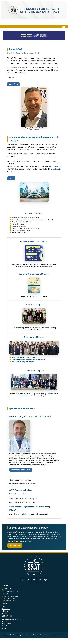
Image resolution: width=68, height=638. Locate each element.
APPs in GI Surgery (34, 305)
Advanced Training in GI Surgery (23, 362)
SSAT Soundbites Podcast (20, 490)
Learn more (51, 394)
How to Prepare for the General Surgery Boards (28, 359)
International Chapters (34, 370)
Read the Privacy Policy (56, 635)
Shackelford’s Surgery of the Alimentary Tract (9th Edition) (31, 508)
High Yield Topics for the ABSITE (23, 357)
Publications (6, 611)
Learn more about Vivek (20, 470)
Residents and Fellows (34, 337)
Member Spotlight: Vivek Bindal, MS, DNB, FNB (30, 416)
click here (55, 169)
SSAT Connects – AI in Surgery (23, 498)
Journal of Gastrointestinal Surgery (34, 274)
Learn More (13, 84)
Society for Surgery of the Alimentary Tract (22, 635)
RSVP (11, 178)
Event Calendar (7, 626)
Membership (6, 609)
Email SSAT (8, 589)
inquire (24, 396)
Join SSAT (5, 621)
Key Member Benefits (34, 213)
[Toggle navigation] (63, 26)
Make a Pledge (6, 624)
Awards (4, 628)
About (3, 606)
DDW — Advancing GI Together (34, 241)
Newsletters (5, 613)
